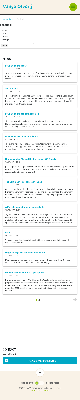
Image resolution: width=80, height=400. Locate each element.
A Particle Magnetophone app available (24, 207)
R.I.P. (7, 232)
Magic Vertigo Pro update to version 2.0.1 (26, 252)
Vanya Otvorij (8, 19)
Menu (73, 7)
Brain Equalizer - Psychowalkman (21, 136)
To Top (40, 372)
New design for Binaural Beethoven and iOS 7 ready (30, 159)
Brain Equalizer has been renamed (22, 114)
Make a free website (40, 390)
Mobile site (27, 383)
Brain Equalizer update (16, 66)
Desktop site (52, 383)
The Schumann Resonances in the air (23, 182)
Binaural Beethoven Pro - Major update (24, 272)
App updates (11, 88)
